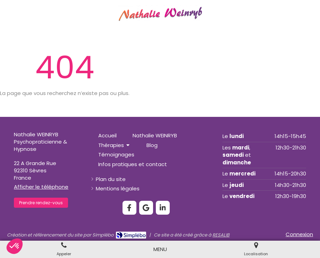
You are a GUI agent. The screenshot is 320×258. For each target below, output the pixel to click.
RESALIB (220, 235)
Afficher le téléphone (41, 186)
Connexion (299, 234)
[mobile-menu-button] (160, 249)
